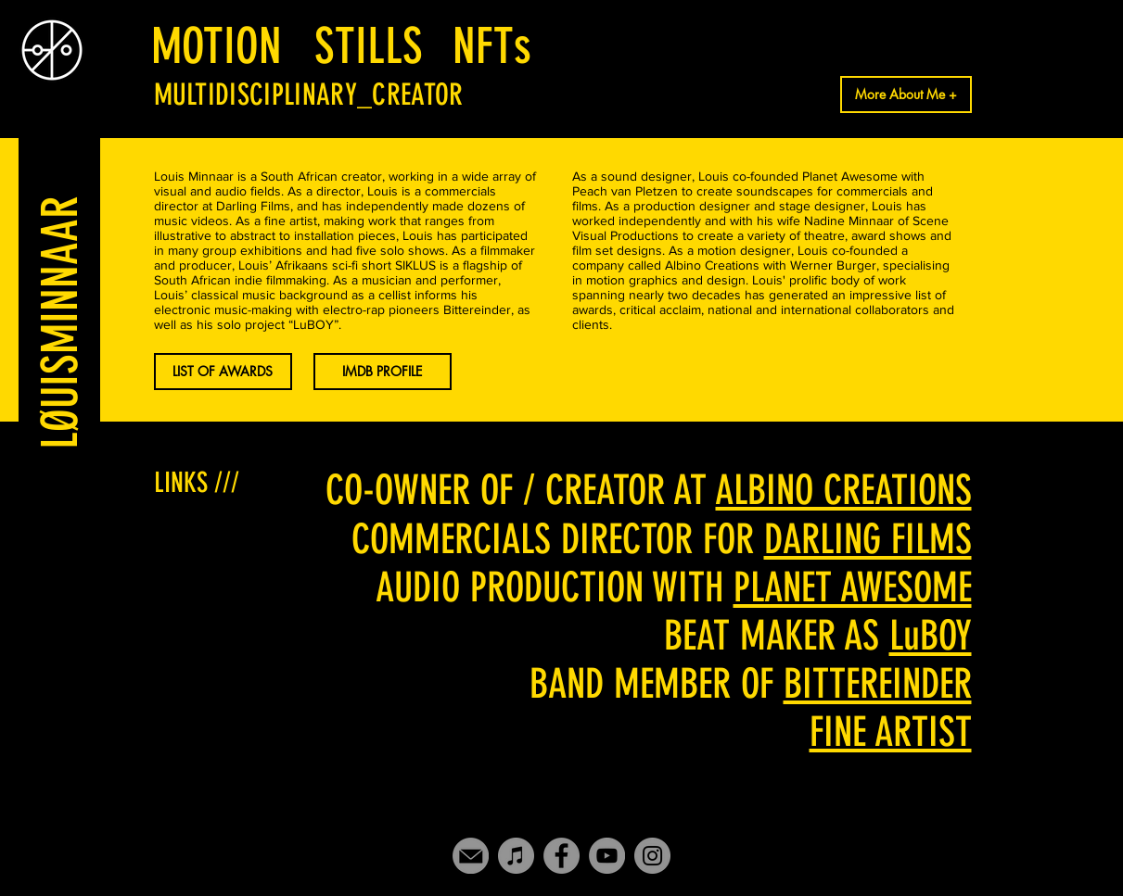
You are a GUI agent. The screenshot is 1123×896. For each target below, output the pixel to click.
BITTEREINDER (878, 684)
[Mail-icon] (471, 856)
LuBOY (930, 636)
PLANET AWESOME (853, 587)
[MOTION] (217, 46)
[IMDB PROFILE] (382, 371)
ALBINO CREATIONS (844, 490)
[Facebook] (561, 856)
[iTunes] (516, 856)
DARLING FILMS (868, 539)
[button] (223, 371)
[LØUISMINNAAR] (59, 322)
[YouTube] (607, 856)
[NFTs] (492, 46)
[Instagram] (652, 856)
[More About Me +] (906, 94)
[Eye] (52, 50)
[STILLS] (369, 46)
